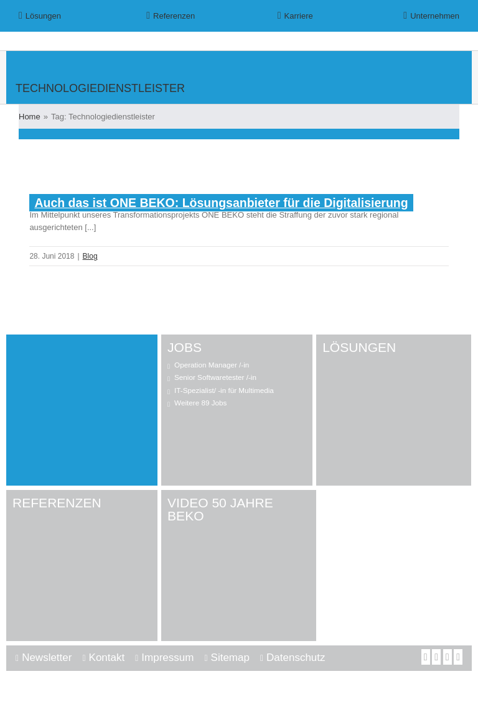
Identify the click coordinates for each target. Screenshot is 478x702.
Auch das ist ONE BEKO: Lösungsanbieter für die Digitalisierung (221, 203)
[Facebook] (425, 657)
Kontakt (107, 657)
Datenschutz (296, 657)
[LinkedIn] (447, 657)
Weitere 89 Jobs (200, 403)
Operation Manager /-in (211, 365)
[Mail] (458, 657)
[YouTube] (436, 657)
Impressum (167, 657)
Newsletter (47, 657)
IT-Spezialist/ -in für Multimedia (224, 390)
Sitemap (230, 657)
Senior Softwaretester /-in (215, 377)
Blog (90, 256)
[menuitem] (63, 15)
